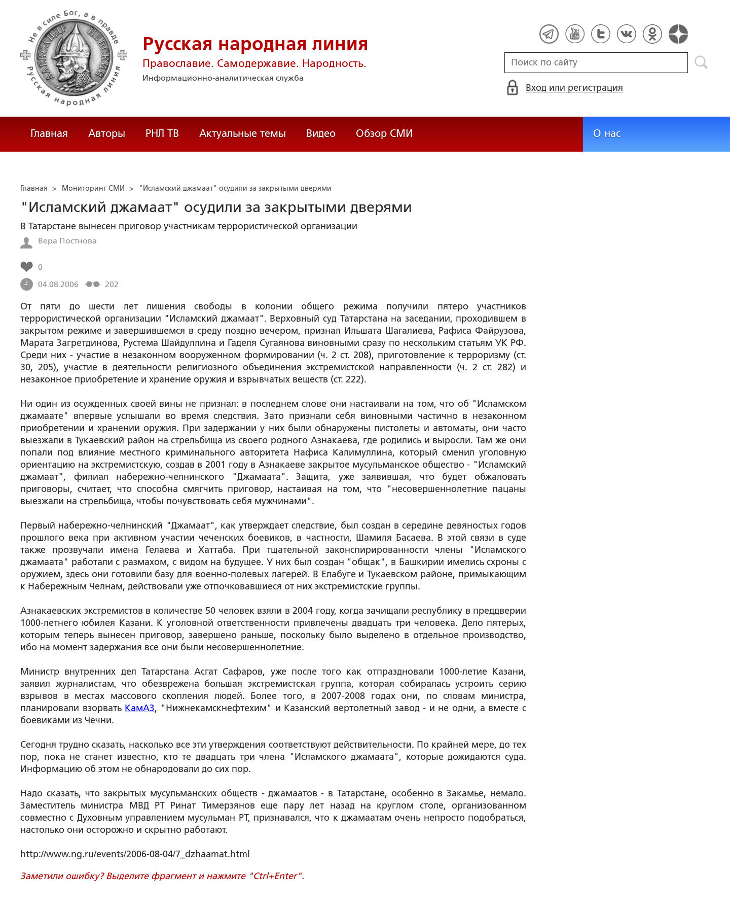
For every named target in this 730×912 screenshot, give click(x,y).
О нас (606, 133)
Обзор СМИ (384, 133)
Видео (321, 133)
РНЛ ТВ (162, 133)
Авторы (106, 133)
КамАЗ (140, 708)
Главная (49, 133)
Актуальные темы (242, 133)
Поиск (701, 62)
